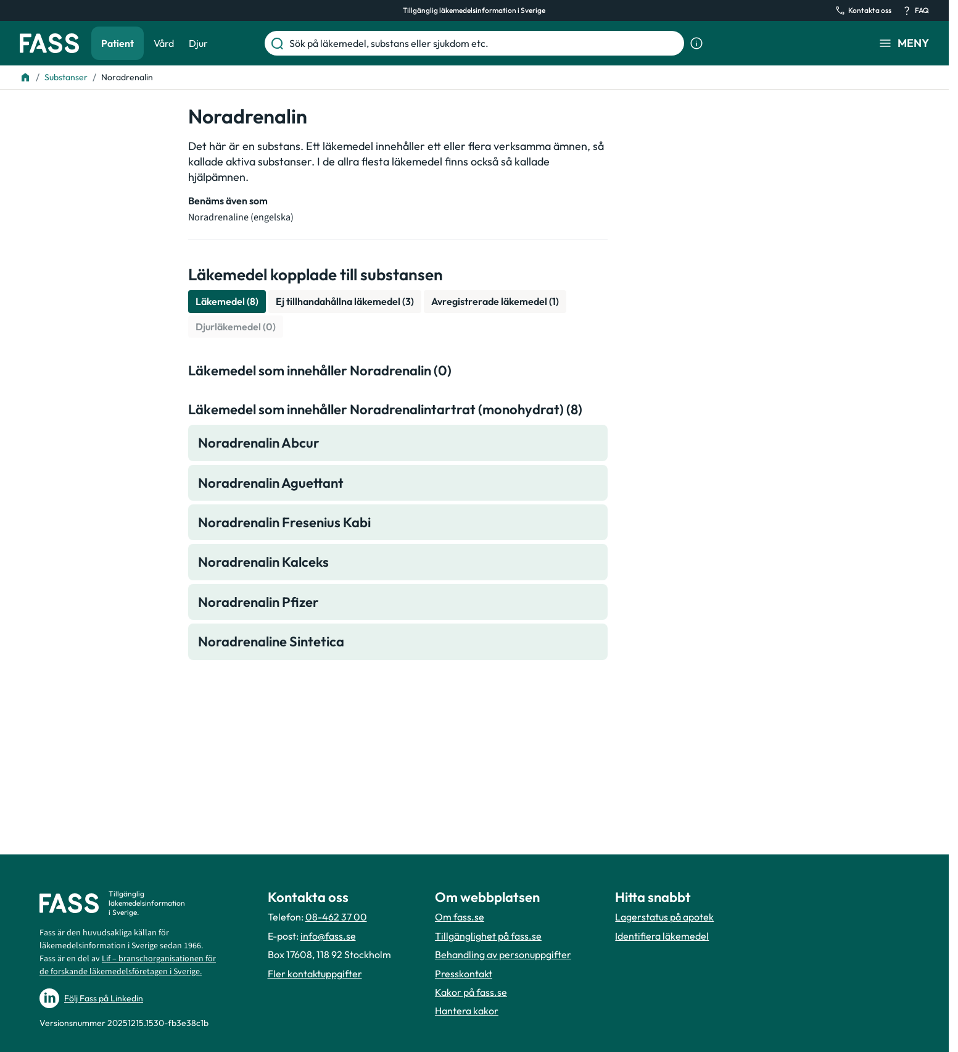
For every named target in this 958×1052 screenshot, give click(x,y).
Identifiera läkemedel (662, 936)
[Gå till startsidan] (49, 43)
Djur (198, 43)
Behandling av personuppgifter (503, 954)
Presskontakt (463, 973)
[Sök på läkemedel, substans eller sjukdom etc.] (484, 43)
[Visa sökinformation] (696, 43)
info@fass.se (328, 936)
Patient (117, 43)
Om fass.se (459, 917)
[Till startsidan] (25, 77)
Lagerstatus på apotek (664, 917)
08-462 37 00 (336, 917)
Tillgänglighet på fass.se (488, 936)
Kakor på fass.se (471, 992)
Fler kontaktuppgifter (315, 973)
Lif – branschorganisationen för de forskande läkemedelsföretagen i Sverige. (127, 965)
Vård (164, 43)
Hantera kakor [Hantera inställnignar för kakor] (466, 1010)
